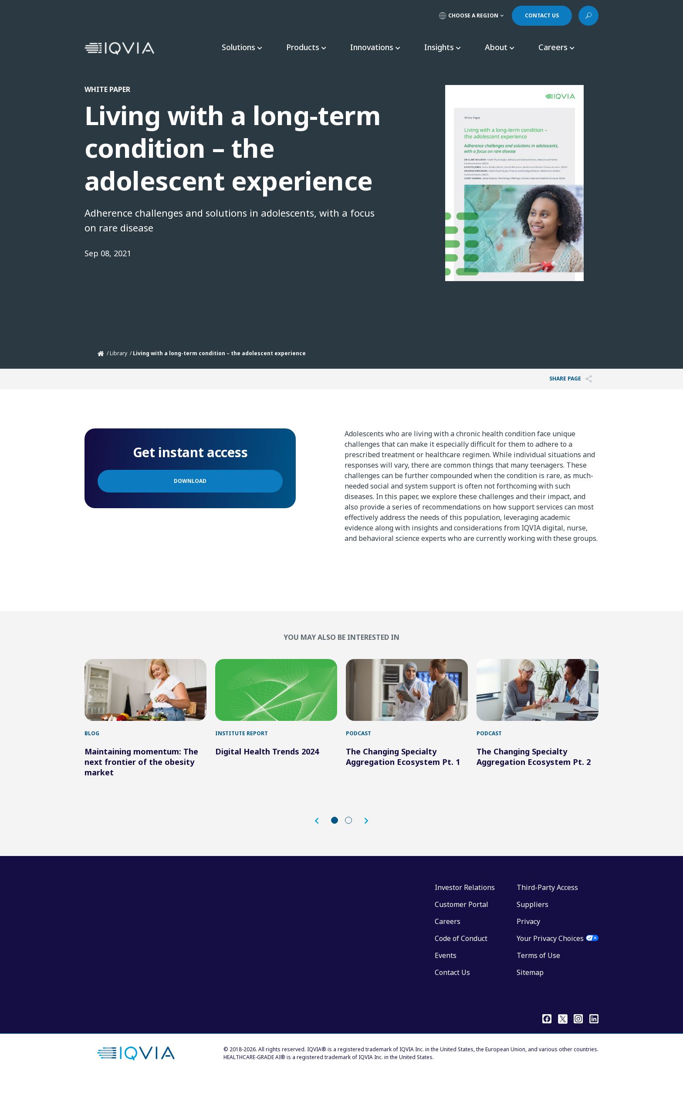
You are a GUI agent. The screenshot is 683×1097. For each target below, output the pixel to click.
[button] (321, 838)
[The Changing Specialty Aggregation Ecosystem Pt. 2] (537, 698)
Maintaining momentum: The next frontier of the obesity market (141, 779)
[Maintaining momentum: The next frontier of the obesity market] (145, 698)
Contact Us (452, 990)
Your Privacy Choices (550, 956)
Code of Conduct (461, 956)
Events (445, 973)
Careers (447, 939)
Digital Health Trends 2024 (267, 769)
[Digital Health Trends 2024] (276, 698)
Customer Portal (461, 922)
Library (118, 353)
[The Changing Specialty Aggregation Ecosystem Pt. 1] (407, 698)
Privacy (528, 939)
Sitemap (530, 990)
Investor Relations (465, 905)
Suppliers (532, 922)
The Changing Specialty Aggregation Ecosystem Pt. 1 (403, 774)
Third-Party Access (547, 905)
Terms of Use (538, 973)
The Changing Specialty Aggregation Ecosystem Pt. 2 (534, 774)
